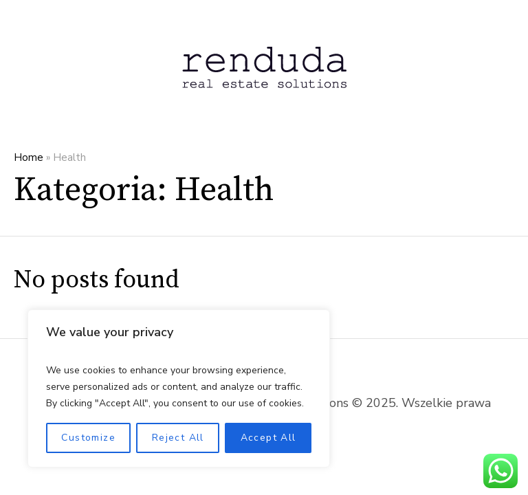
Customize (88, 437)
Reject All (178, 437)
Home (28, 157)
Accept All (268, 437)
